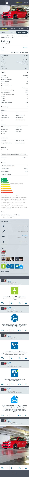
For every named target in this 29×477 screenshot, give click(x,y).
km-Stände (21, 28)
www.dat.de (8, 208)
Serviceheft (12, 28)
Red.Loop (9, 281)
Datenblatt (4, 28)
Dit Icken (25, 47)
